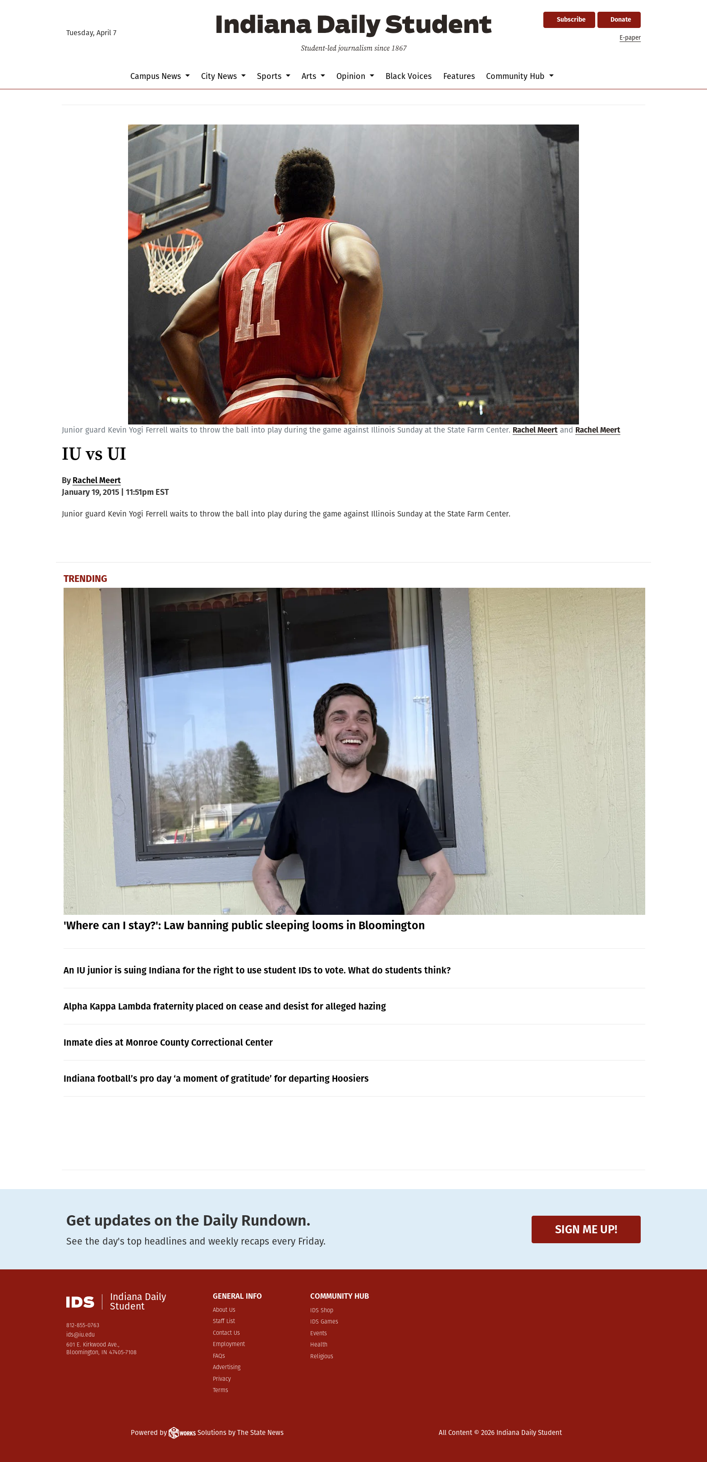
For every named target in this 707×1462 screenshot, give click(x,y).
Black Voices (409, 76)
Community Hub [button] (516, 76)
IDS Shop (321, 1311)
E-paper (630, 38)
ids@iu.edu (80, 1335)
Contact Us (226, 1333)
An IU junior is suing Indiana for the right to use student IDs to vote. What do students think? (257, 970)
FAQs (219, 1356)
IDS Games (324, 1322)
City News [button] (220, 76)
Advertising (226, 1367)
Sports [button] (270, 76)
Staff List (224, 1321)
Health (318, 1345)
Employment (229, 1344)
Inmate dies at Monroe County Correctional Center (168, 1042)
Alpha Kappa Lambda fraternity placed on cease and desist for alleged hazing (225, 1006)
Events (318, 1334)
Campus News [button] (156, 76)
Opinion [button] (351, 76)
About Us (224, 1310)
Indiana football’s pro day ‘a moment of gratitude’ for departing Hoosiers (216, 1078)
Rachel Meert (535, 430)
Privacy (222, 1379)
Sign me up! (586, 1229)
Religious (321, 1357)
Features (459, 76)
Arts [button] (310, 76)
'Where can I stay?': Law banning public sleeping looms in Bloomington (244, 925)
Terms (220, 1390)
